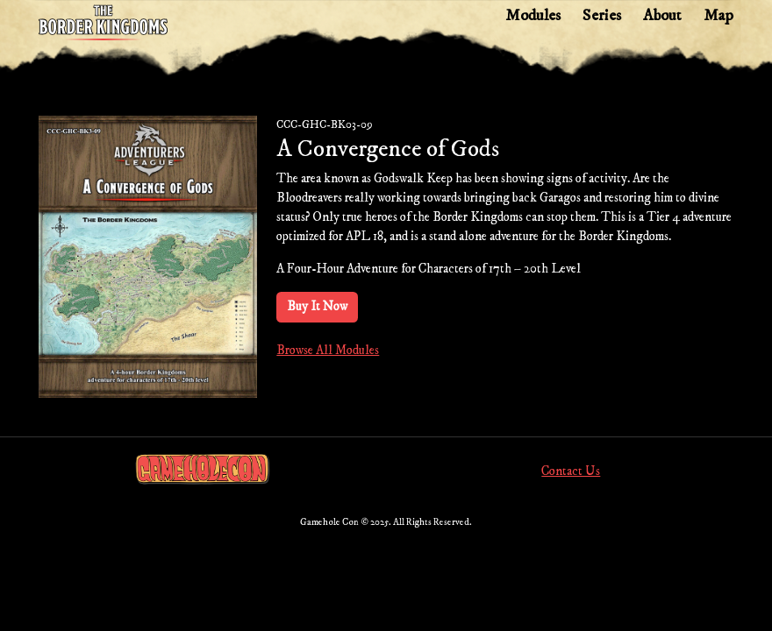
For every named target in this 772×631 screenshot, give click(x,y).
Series (602, 15)
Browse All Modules (327, 350)
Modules (533, 15)
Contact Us (570, 471)
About (662, 15)
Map (718, 15)
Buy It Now (317, 307)
